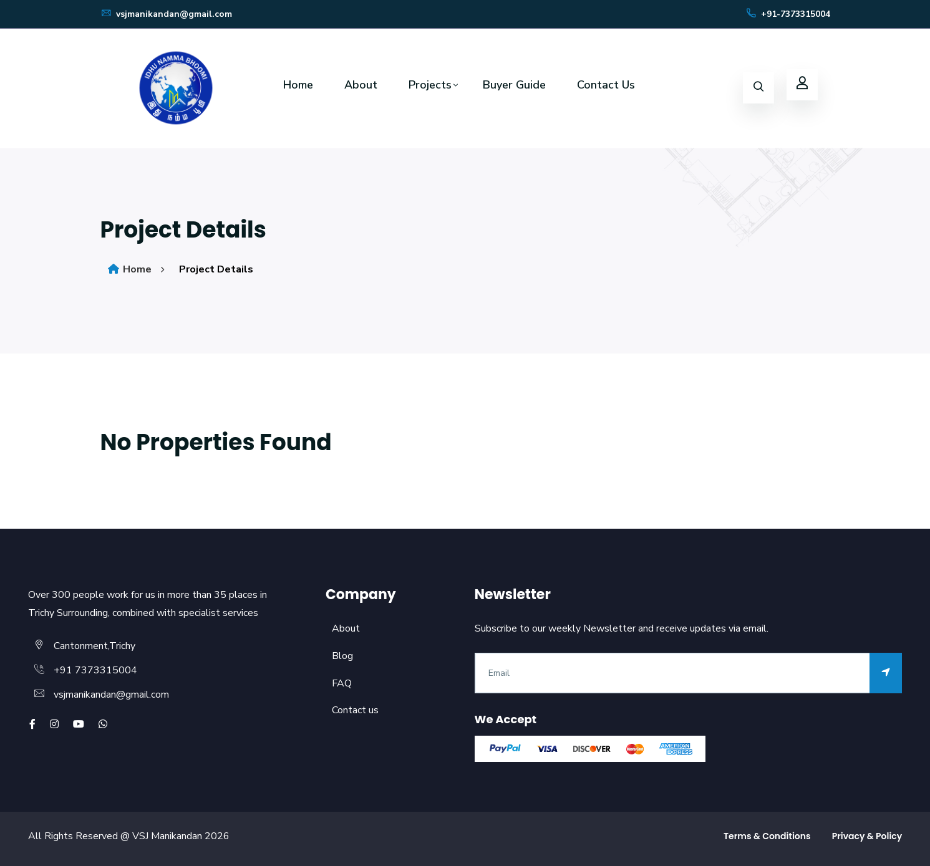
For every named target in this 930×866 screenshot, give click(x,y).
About (360, 84)
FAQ (342, 683)
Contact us (355, 710)
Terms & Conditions (767, 836)
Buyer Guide (514, 84)
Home (298, 84)
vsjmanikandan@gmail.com (166, 14)
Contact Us (606, 84)
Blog (342, 656)
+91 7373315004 (95, 670)
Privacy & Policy (867, 836)
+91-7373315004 (787, 14)
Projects (430, 84)
